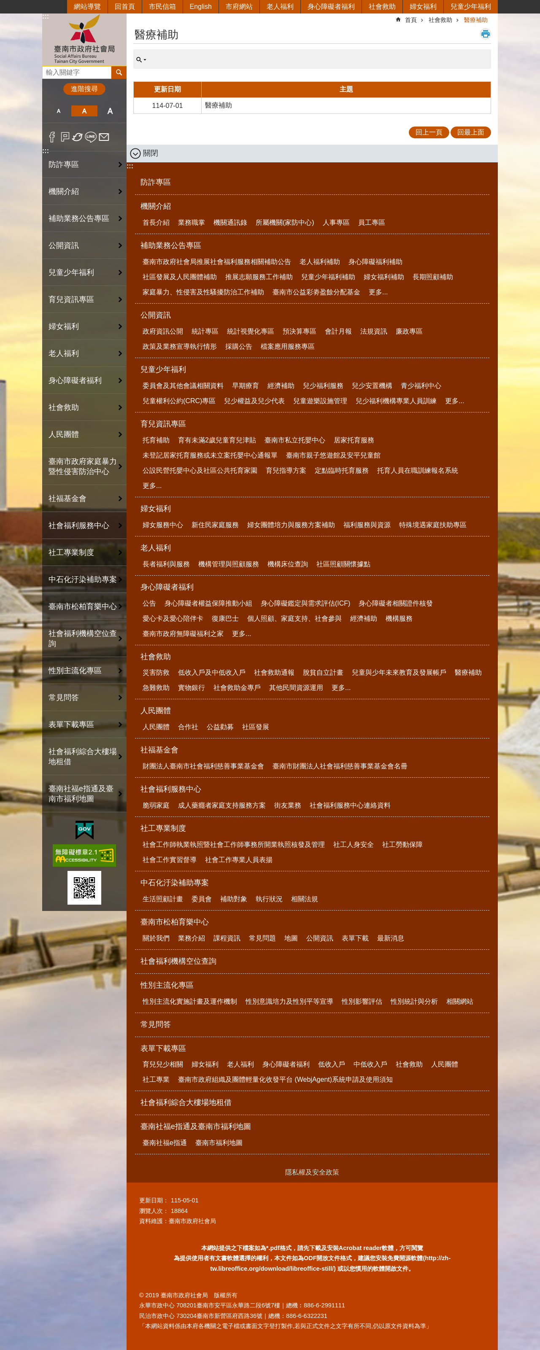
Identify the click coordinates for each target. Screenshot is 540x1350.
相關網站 (459, 1001)
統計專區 (205, 331)
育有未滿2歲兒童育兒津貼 (217, 440)
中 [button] (84, 110)
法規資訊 (373, 331)
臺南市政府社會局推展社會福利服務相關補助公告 (217, 261)
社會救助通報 (274, 672)
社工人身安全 (353, 844)
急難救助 (156, 687)
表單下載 (355, 938)
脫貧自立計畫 (323, 672)
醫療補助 (476, 19)
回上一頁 (429, 132)
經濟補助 (280, 385)
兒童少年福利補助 (328, 276)
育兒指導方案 (286, 470)
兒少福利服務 (323, 385)
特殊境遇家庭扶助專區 (433, 524)
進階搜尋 (84, 88)
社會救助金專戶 (237, 687)
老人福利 (280, 6)
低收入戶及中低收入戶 (212, 672)
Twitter (77, 137)
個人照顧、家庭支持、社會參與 (294, 618)
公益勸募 (220, 726)
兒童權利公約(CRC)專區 (179, 400)
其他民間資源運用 (296, 687)
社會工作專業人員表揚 (239, 859)
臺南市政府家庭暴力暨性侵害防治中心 (83, 466)
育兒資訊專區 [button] (71, 299)
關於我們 (156, 938)
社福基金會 (159, 750)
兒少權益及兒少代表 (254, 400)
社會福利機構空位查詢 (83, 638)
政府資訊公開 (163, 331)
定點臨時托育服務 (342, 470)
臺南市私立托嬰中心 (295, 440)
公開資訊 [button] (64, 245)
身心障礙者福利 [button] (75, 380)
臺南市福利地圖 (219, 1142)
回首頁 (125, 6)
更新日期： (154, 1200)
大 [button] (110, 110)
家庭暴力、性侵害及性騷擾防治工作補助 (203, 292)
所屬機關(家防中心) (285, 222)
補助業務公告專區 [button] (79, 218)
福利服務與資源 (367, 524)
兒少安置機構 (372, 385)
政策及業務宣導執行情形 (180, 346)
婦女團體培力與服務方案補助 (291, 524)
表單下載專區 (163, 1048)
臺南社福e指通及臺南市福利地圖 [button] (81, 793)
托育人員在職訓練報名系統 (417, 470)
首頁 (411, 19)
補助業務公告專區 (170, 245)
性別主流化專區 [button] (75, 670)
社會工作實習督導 (170, 859)
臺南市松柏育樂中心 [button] (83, 606)
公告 (149, 603)
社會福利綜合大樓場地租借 (83, 756)
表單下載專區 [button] (71, 724)
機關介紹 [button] (64, 191)
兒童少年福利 (471, 6)
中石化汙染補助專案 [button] (83, 579)
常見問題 (262, 938)
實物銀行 (191, 687)
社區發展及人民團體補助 (180, 276)
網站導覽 (87, 6)
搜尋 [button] (119, 72)
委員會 (202, 899)
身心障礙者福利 (331, 6)
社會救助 (382, 6)
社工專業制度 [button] (71, 552)
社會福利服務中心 (170, 789)
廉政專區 (409, 331)
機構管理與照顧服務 (228, 564)
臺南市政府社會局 (84, 39)
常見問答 (64, 697)
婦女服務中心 (163, 524)
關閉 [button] (150, 153)
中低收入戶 (370, 1064)
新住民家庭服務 (215, 524)
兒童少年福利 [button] (71, 272)
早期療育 (245, 385)
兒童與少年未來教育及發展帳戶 (399, 672)
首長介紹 (156, 222)
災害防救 (156, 672)
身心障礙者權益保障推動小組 (208, 603)
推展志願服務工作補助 (259, 276)
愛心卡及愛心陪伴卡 (173, 618)
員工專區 (371, 222)
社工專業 (156, 1079)
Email (104, 137)
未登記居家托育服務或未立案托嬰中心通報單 (210, 455)
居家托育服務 (354, 440)
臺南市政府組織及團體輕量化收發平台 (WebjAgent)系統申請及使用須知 (285, 1079)
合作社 (188, 726)
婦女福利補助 (384, 276)
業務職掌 (191, 222)
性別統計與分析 (414, 1001)
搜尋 (49, 70)
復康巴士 (225, 618)
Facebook (52, 137)
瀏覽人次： (154, 1210)
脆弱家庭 (156, 805)
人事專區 (336, 222)
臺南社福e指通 (165, 1142)
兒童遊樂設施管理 (320, 400)
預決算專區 (299, 331)
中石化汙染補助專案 (174, 882)
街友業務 (287, 805)
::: (45, 16)
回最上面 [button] (470, 132)
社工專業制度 (163, 828)
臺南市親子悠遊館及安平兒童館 (333, 455)
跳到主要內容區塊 (4, 4)
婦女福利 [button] (64, 326)
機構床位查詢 (287, 564)
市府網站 (239, 6)
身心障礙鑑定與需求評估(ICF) (305, 603)
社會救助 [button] (64, 407)
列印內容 (485, 33)
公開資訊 (155, 315)
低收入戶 (331, 1064)
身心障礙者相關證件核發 (396, 603)
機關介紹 (155, 206)
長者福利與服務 (166, 564)
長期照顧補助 (433, 276)
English (201, 6)
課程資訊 (226, 938)
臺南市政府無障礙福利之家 (183, 633)
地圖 (291, 938)
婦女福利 (423, 6)
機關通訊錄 (230, 222)
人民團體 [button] (64, 434)
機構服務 (399, 618)
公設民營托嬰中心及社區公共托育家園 (200, 470)
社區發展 (255, 726)
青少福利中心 (421, 385)
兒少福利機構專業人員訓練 (396, 400)
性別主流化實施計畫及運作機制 (190, 1001)
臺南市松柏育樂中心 (174, 922)
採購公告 (238, 346)
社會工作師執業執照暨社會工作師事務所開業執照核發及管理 (234, 844)
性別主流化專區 (167, 985)
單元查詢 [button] (141, 60)
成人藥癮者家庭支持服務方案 (222, 805)
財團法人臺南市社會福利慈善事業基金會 (203, 766)
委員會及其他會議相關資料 (183, 385)
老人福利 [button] (64, 353)
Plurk (65, 137)
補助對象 (233, 899)
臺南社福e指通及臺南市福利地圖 (195, 1126)
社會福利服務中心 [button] (79, 525)
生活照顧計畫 (163, 899)
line (90, 137)
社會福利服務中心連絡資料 (350, 805)
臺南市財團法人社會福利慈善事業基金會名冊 (340, 766)
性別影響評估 (362, 1001)
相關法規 (304, 899)
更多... (378, 292)
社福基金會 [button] (67, 498)
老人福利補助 (320, 261)
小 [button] (58, 110)
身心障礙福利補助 (375, 261)
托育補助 (156, 440)
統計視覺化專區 (250, 331)
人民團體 (155, 710)
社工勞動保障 (402, 844)
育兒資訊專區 (163, 424)
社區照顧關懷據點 (343, 564)
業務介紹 (191, 938)
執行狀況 (269, 899)
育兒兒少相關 (163, 1064)
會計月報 (338, 331)
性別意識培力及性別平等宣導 (289, 1001)
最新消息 (390, 938)
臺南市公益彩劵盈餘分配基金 (316, 292)
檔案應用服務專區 (288, 346)
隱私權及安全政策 (312, 1172)
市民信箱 (162, 6)
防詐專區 (64, 164)
